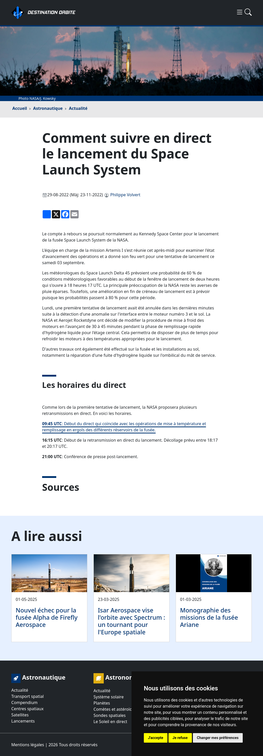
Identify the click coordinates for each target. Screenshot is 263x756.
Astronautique (48, 108)
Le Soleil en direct (110, 721)
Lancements (23, 721)
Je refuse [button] (180, 738)
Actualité (78, 108)
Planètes (101, 703)
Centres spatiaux (27, 708)
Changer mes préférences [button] (218, 738)
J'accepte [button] (155, 738)
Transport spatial (27, 696)
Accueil (19, 108)
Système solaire (108, 697)
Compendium (24, 702)
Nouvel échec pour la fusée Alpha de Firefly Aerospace (47, 617)
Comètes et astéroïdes (114, 709)
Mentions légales (27, 745)
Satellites (20, 715)
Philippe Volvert (125, 195)
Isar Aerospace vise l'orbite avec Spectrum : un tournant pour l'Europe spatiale (131, 621)
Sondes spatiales (109, 715)
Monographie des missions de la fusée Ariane (209, 617)
